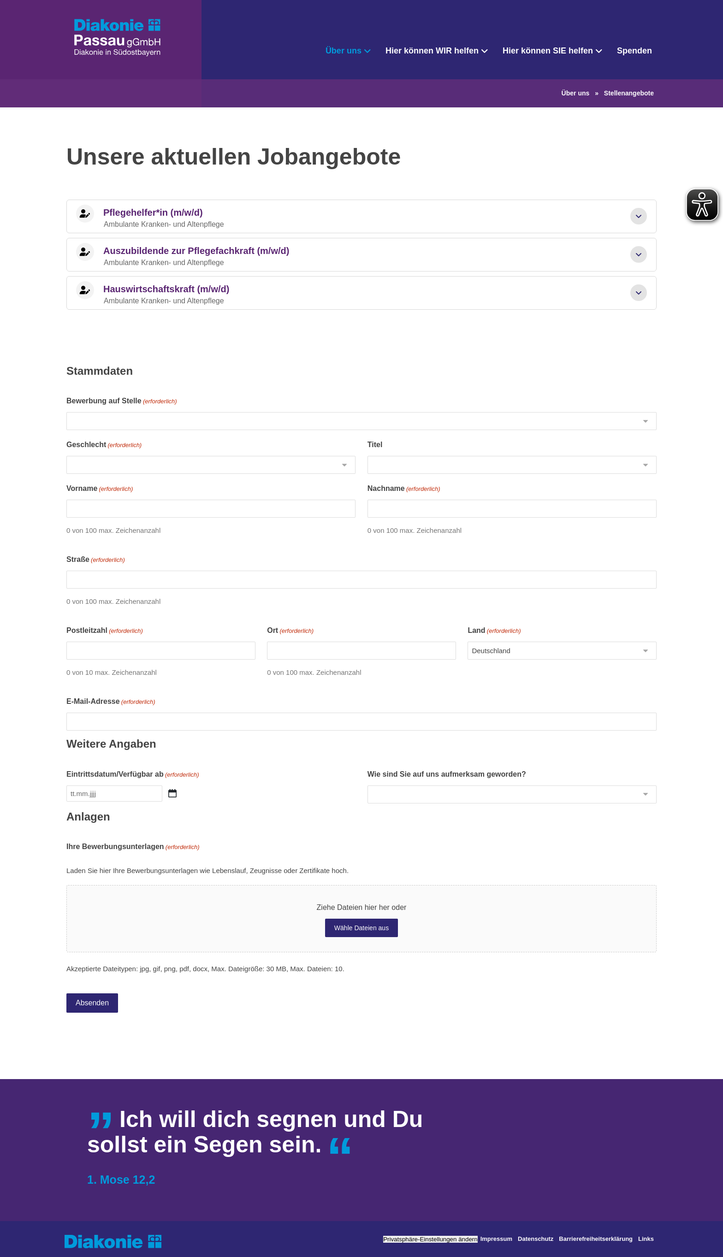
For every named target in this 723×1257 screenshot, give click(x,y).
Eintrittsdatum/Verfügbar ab (132, 775)
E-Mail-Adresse (110, 702)
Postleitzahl (104, 631)
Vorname (99, 489)
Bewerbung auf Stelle (121, 401)
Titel (375, 445)
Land (494, 631)
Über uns (576, 93)
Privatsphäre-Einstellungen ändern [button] (430, 1239)
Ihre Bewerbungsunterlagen (133, 847)
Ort (290, 631)
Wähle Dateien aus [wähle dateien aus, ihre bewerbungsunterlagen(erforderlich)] (361, 928)
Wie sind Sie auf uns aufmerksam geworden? (446, 774)
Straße (95, 560)
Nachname (403, 489)
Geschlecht (104, 445)
